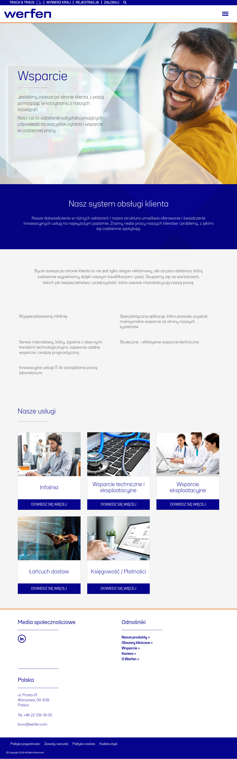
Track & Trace (25, 2)
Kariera (127, 653)
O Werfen (129, 659)
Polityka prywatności (25, 744)
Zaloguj (111, 2)
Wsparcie (129, 648)
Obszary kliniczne (136, 643)
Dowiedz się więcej (49, 504)
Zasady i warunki (56, 744)
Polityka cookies (84, 744)
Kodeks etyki (108, 744)
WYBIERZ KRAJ (58, 2)
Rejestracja (87, 2)
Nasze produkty (134, 637)
